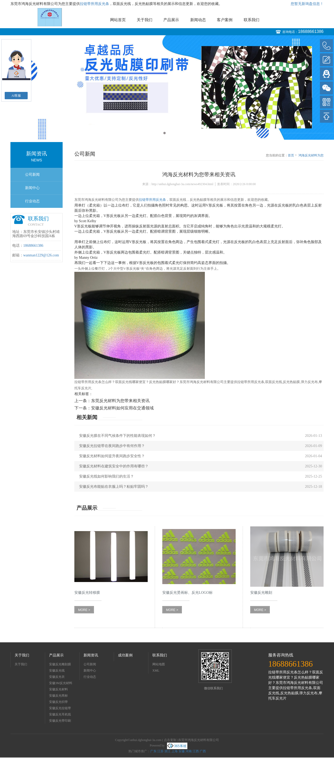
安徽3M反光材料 (60, 683)
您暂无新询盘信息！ (307, 4)
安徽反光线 (57, 670)
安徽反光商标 (58, 695)
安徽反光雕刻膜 (60, 664)
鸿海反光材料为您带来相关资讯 (311, 156)
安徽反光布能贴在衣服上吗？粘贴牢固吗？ (113, 487)
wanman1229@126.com (41, 255)
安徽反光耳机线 (60, 714)
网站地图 (158, 664)
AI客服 (16, 95)
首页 (291, 155)
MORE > (84, 610)
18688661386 (311, 31)
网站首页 (118, 20)
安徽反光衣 (57, 677)
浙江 (167, 751)
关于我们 (144, 20)
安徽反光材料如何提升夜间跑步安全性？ (112, 456)
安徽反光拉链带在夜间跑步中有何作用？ (112, 446)
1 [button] (164, 133)
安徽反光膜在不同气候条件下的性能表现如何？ (117, 436)
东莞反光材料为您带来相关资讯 (120, 400)
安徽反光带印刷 (60, 720)
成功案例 (125, 655)
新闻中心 (32, 188)
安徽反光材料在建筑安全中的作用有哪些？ (113, 466)
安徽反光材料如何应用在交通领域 (122, 408)
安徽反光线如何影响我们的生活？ (106, 476)
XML (155, 670)
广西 (203, 751)
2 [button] (169, 133)
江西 (196, 751)
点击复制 (170, 740)
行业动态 (32, 201)
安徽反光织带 (58, 702)
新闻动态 (198, 20)
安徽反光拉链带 (60, 708)
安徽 (181, 751)
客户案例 (224, 20)
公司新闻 (32, 175)
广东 (153, 751)
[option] (167, 87)
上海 (174, 751)
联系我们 (251, 20)
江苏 (160, 751)
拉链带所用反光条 (94, 4)
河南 (189, 751)
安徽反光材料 (58, 689)
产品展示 (171, 20)
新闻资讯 (91, 655)
